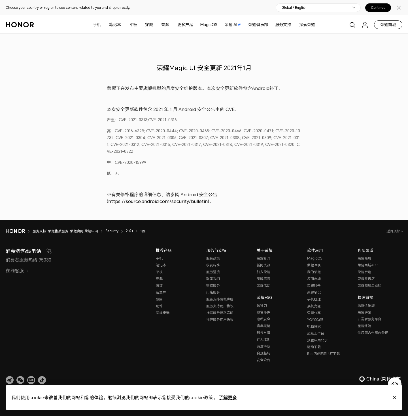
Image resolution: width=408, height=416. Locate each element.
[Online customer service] (394, 384)
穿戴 (149, 24)
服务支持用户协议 (219, 306)
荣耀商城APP (367, 265)
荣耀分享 (314, 313)
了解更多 (228, 397)
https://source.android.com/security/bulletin (158, 201)
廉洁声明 (263, 346)
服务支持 (283, 24)
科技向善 (263, 333)
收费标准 (213, 265)
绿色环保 (263, 312)
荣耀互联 (314, 265)
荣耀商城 (388, 24)
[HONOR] (19, 231)
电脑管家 (314, 326)
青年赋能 (263, 326)
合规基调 (263, 353)
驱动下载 (314, 347)
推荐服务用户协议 (219, 319)
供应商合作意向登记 (373, 333)
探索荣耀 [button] (307, 24)
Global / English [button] (294, 8)
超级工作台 (315, 333)
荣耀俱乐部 (258, 24)
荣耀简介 (263, 258)
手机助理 (314, 299)
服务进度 (213, 272)
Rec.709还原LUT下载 (323, 354)
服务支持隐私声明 (219, 299)
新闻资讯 (263, 265)
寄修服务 (213, 285)
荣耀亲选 (162, 313)
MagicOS (208, 24)
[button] (20, 380)
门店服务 (213, 292)
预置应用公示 (317, 340)
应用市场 (314, 279)
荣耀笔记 (314, 292)
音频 (165, 24)
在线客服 (17, 270)
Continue (378, 8)
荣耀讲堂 (364, 312)
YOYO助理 (315, 319)
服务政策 (213, 258)
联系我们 (213, 279)
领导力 (262, 305)
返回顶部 (393, 231)
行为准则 (263, 339)
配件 (159, 306)
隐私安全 (263, 319)
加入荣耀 (263, 272)
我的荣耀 (314, 272)
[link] (10, 380)
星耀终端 (364, 326)
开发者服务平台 (369, 319)
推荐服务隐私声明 (219, 313)
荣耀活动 (263, 285)
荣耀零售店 (366, 279)
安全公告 (263, 360)
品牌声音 (263, 279)
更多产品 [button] (185, 24)
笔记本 (115, 24)
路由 (159, 299)
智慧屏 (161, 292)
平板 (133, 24)
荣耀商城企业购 (369, 285)
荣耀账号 (314, 285)
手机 (97, 24)
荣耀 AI (232, 24)
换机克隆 (314, 306)
